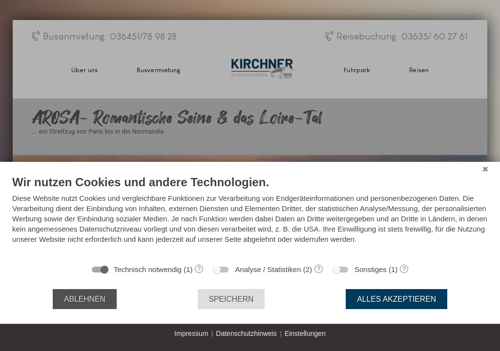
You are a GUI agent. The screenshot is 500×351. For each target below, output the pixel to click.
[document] (250, 216)
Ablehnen (84, 299)
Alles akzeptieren (396, 299)
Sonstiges (370, 269)
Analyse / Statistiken (268, 269)
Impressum (191, 333)
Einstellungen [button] (305, 333)
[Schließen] (485, 169)
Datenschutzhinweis (246, 333)
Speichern (231, 299)
